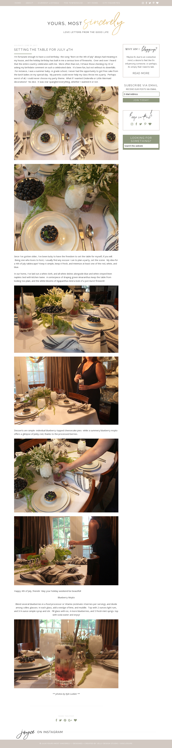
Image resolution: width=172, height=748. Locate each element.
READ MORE (141, 73)
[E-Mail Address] (141, 94)
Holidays (18, 45)
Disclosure (126, 743)
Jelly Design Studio (107, 743)
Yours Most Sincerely (86, 23)
